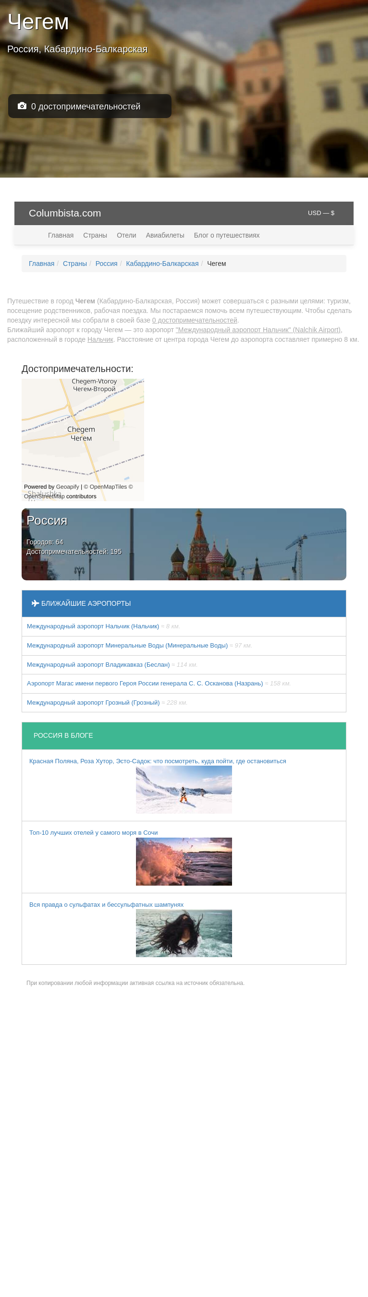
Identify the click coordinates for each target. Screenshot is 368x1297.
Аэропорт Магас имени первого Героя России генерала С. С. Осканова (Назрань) (159, 683)
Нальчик (100, 339)
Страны (95, 235)
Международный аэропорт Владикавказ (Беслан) (112, 664)
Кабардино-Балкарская (162, 263)
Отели (126, 235)
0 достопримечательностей (79, 106)
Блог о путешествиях (227, 235)
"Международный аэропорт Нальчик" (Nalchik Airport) (258, 330)
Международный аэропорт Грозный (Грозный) (107, 702)
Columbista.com (65, 213)
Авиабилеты (165, 235)
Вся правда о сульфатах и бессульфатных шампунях (130, 929)
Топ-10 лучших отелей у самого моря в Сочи (130, 857)
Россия (107, 263)
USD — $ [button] (321, 212)
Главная (61, 235)
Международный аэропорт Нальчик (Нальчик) (103, 626)
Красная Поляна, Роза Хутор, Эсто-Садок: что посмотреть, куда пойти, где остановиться (157, 785)
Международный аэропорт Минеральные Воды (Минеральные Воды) (139, 645)
